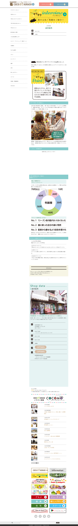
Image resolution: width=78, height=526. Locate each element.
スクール (12, 76)
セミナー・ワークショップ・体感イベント (19, 41)
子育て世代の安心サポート (16, 23)
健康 (11, 63)
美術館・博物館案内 (14, 81)
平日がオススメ (14, 27)
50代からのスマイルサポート (16, 18)
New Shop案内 (13, 50)
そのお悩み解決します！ (15, 36)
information (13, 85)
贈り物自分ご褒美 (14, 32)
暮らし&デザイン (14, 72)
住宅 (11, 67)
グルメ (12, 54)
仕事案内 (12, 45)
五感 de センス (13, 14)
